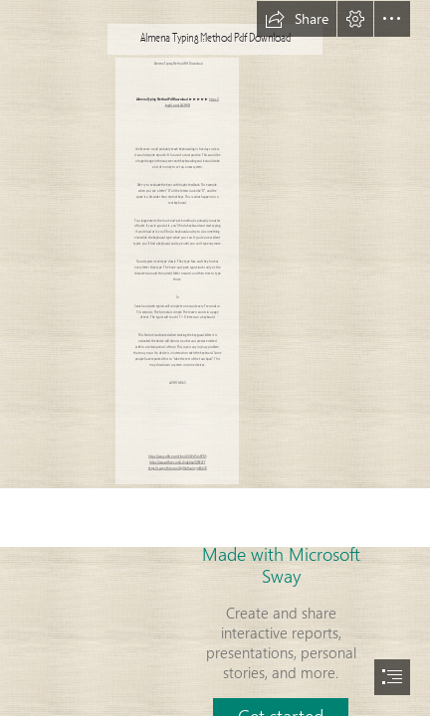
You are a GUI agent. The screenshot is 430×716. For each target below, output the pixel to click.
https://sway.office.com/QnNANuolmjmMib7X (177, 468)
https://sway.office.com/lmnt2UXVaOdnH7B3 (177, 456)
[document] (215, 358)
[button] (296, 19)
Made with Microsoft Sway (281, 565)
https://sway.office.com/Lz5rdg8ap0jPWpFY (177, 462)
